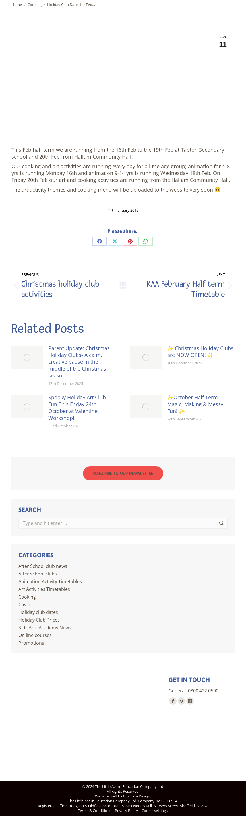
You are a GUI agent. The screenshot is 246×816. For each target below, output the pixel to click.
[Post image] (27, 357)
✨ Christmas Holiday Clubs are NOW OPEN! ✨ (200, 351)
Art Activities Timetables (44, 589)
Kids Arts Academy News (44, 627)
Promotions (31, 643)
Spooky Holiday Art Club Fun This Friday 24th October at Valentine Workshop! (77, 407)
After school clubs (37, 574)
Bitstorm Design (136, 796)
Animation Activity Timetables (50, 581)
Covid (24, 604)
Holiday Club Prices (39, 620)
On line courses (35, 635)
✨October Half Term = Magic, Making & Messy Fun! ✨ (195, 404)
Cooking (27, 597)
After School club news (42, 566)
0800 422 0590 (203, 691)
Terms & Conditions (94, 810)
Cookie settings (155, 810)
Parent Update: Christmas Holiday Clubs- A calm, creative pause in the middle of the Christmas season (79, 362)
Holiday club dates (38, 612)
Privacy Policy (126, 810)
